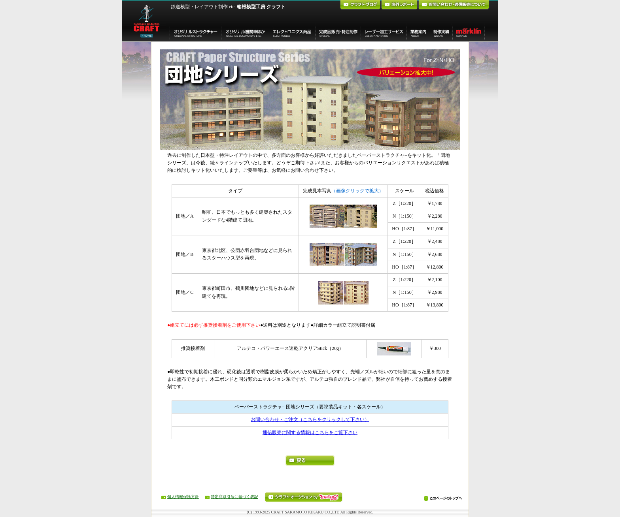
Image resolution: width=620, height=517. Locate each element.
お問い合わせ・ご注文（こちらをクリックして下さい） (310, 419)
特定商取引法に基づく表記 (234, 496)
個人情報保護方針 (183, 496)
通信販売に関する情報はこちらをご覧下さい (310, 432)
